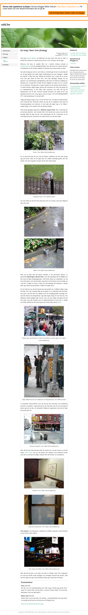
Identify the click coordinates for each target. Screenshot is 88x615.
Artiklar (5, 57)
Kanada (66, 55)
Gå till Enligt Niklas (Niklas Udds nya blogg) (67, 13)
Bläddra (5, 61)
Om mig (5, 54)
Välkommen (6, 51)
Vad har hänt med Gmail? (78, 90)
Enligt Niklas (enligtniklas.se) (67, 7)
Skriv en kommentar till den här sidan (32, 604)
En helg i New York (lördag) (78, 53)
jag (62, 55)
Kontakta (5, 65)
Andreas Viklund (52, 612)
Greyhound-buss (25, 66)
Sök (4, 60)
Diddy (59, 302)
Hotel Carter (28, 452)
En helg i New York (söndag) (78, 55)
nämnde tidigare (31, 58)
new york (73, 63)
